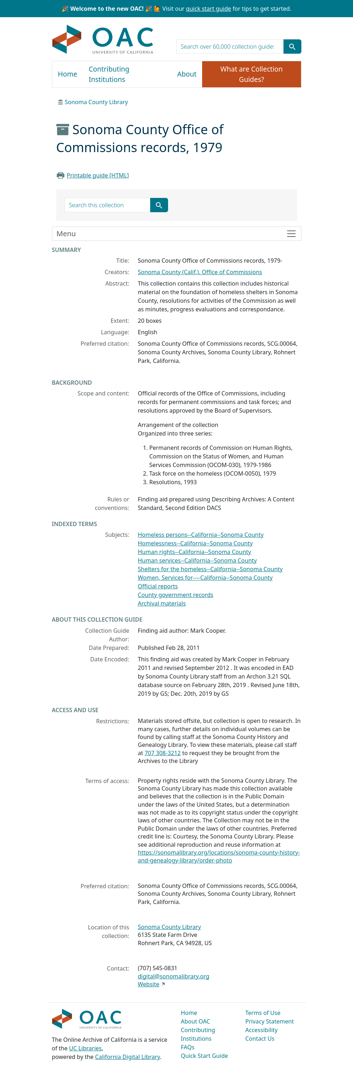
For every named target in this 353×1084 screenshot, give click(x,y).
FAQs (188, 1047)
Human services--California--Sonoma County (197, 560)
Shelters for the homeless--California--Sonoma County (210, 569)
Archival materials (162, 603)
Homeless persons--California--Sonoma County (201, 535)
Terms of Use (263, 1013)
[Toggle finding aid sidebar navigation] (176, 234)
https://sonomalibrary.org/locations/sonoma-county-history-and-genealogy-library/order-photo (219, 856)
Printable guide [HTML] (98, 175)
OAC (103, 39)
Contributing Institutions (109, 74)
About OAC (195, 1021)
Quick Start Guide (204, 1056)
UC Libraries (85, 1048)
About (187, 74)
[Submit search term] (292, 46)
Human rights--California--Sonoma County (194, 552)
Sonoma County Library (96, 102)
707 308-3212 (162, 753)
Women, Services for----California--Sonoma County (205, 578)
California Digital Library (127, 1057)
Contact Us (260, 1038)
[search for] (230, 46)
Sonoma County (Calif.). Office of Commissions (200, 272)
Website (148, 984)
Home (67, 74)
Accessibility (261, 1030)
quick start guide (208, 9)
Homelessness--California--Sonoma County (195, 543)
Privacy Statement (269, 1021)
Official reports (158, 586)
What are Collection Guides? (251, 74)
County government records (176, 595)
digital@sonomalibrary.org (174, 976)
